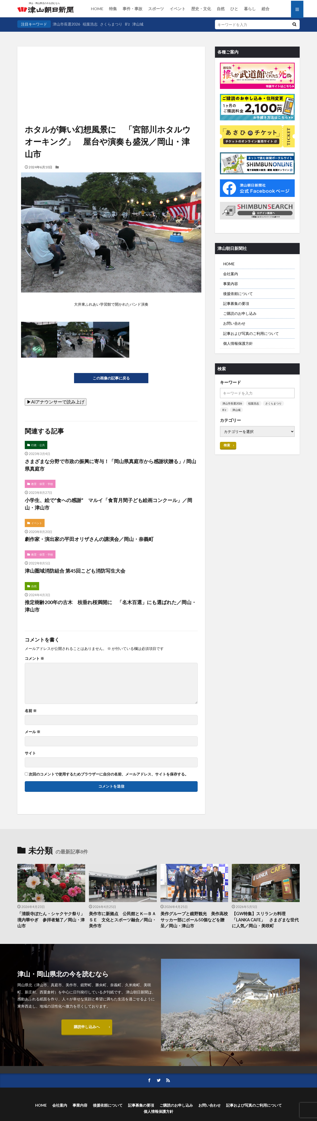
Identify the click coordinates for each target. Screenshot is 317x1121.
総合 (265, 8)
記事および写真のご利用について (251, 333)
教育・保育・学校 (42, 483)
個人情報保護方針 (238, 343)
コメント (34, 658)
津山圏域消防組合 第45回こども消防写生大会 (75, 571)
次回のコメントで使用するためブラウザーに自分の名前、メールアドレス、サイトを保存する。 (108, 774)
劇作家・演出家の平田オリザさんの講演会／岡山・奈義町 (89, 539)
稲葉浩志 (90, 24)
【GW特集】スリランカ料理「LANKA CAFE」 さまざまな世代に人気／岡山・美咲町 (265, 920)
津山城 (137, 24)
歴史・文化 (201, 8)
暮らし (250, 8)
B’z (127, 24)
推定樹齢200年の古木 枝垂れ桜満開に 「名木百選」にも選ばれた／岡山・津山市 (110, 606)
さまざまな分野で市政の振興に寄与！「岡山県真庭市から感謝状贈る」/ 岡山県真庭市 (110, 465)
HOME (97, 8)
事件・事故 (132, 8)
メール (32, 732)
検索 (227, 445)
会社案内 (230, 273)
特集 (113, 8)
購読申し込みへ (87, 1026)
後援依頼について (238, 293)
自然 (221, 8)
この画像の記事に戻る (111, 378)
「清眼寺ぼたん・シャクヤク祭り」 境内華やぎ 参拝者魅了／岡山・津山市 (51, 920)
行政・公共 (38, 445)
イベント (177, 8)
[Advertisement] (111, 72)
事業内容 (230, 283)
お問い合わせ (234, 323)
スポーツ (156, 8)
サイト (30, 753)
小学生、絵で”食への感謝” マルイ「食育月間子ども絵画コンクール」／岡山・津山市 (108, 503)
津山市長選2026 (66, 24)
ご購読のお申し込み (240, 313)
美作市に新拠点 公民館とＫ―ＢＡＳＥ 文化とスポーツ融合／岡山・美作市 (122, 920)
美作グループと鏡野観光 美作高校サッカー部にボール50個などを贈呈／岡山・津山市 (194, 920)
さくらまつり (111, 24)
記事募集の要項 (236, 303)
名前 (31, 711)
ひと (234, 8)
